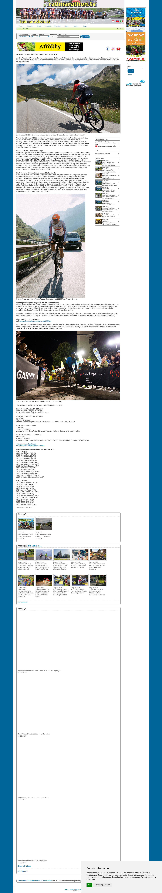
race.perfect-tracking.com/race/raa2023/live (35, 321)
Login (85, 26)
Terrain (34, 34)
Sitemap (71, 889)
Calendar (30, 26)
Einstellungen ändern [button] (102, 885)
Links (76, 26)
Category (41, 34)
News (20, 26)
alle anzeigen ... (34, 546)
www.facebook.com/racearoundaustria (30, 446)
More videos (22, 871)
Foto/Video (48, 26)
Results (39, 26)
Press (66, 889)
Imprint (77, 889)
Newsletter (26, 28)
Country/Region (24, 34)
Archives (130, 74)
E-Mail (129, 66)
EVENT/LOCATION (63, 34)
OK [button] (89, 885)
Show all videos (24, 866)
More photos (22, 602)
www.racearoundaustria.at (26, 444)
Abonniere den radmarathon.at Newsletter (35, 881)
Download (57, 26)
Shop (66, 26)
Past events (53, 34)
